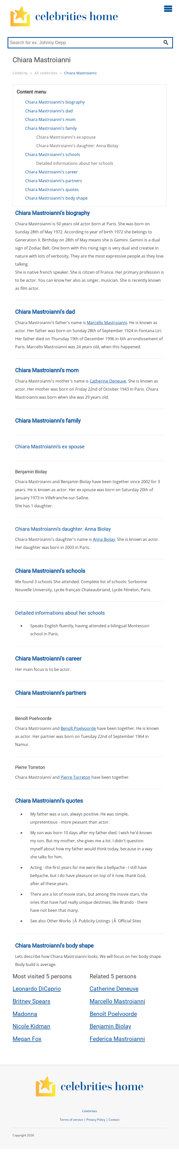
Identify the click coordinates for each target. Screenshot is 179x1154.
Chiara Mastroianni (80, 73)
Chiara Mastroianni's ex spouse (66, 137)
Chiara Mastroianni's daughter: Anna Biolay (77, 145)
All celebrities (45, 73)
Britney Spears (31, 1001)
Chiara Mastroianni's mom (50, 119)
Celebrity (20, 73)
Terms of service (71, 1119)
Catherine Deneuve (108, 381)
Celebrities (89, 1111)
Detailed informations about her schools (74, 163)
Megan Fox (27, 1039)
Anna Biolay (104, 539)
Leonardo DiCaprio (37, 988)
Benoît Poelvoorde (78, 728)
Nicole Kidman (31, 1026)
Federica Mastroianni (117, 1039)
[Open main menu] (168, 8)
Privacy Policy (95, 1119)
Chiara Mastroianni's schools (52, 154)
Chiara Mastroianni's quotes (52, 189)
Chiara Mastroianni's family (51, 128)
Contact (114, 1119)
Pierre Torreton (75, 777)
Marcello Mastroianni (107, 322)
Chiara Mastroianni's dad (49, 111)
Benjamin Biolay (110, 1026)
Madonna (25, 1014)
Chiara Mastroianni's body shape (56, 198)
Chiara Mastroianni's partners (53, 180)
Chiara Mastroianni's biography (55, 102)
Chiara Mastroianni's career (51, 172)
